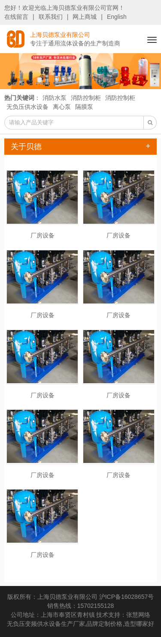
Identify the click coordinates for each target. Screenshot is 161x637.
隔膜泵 (84, 106)
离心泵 (62, 106)
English (117, 16)
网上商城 (85, 16)
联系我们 (51, 16)
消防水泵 (55, 97)
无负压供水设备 (27, 106)
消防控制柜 (86, 97)
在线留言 (16, 16)
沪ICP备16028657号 (126, 596)
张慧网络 (138, 614)
